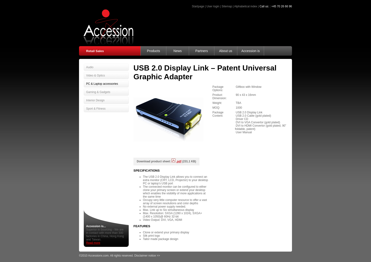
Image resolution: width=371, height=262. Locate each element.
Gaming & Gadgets (98, 92)
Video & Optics (95, 75)
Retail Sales (95, 51)
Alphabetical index (245, 6)
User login (213, 6)
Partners (201, 51)
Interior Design (95, 100)
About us (225, 51)
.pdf (178, 161)
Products (153, 51)
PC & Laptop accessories (102, 83)
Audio (89, 67)
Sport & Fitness (96, 108)
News (177, 51)
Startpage (198, 6)
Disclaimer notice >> (147, 255)
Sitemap (227, 6)
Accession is (250, 51)
